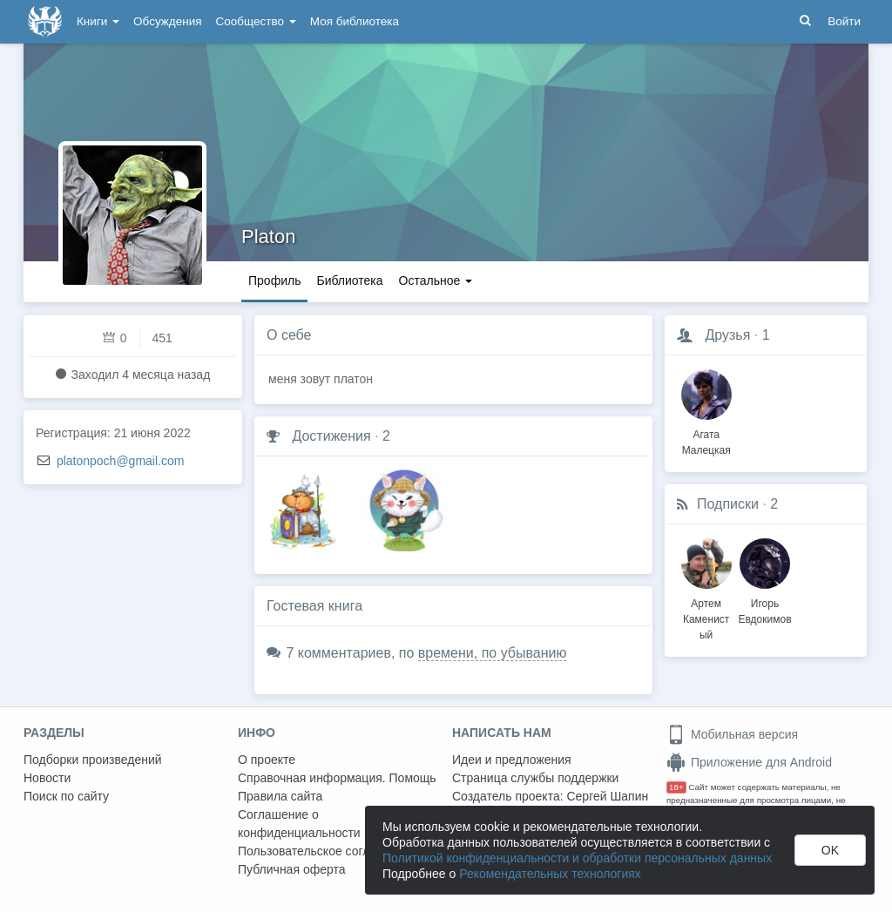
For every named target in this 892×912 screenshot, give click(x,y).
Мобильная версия (732, 734)
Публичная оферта (292, 869)
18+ (676, 787)
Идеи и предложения (511, 760)
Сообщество (256, 21)
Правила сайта (280, 796)
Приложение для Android (749, 762)
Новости (47, 778)
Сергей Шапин (607, 796)
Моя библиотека (354, 21)
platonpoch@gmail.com (121, 461)
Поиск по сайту (66, 796)
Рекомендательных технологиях (550, 874)
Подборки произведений (93, 760)
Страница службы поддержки (535, 778)
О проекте (266, 760)
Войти (844, 21)
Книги (98, 21)
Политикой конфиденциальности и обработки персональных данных (577, 858)
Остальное (436, 280)
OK (830, 850)
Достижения (331, 436)
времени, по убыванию (492, 652)
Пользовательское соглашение (326, 851)
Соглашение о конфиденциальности (299, 823)
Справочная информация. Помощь (337, 778)
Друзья (727, 335)
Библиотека (349, 280)
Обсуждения (167, 21)
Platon (268, 236)
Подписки (728, 504)
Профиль (274, 280)
